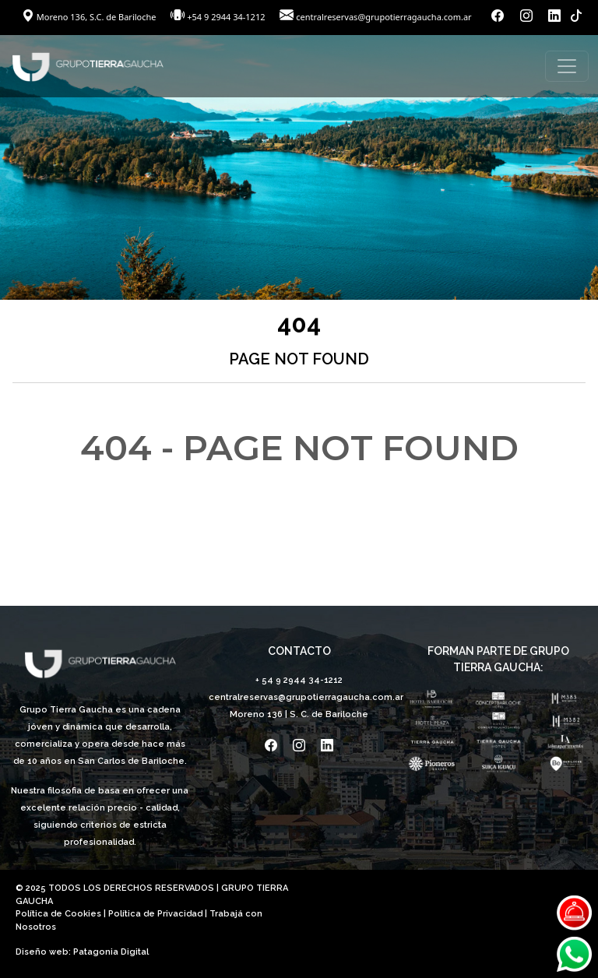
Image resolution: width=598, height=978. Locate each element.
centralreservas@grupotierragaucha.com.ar (383, 17)
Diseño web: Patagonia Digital (82, 952)
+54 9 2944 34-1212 (226, 17)
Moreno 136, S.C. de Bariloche (90, 17)
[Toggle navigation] (567, 66)
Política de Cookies (58, 914)
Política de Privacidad (155, 914)
